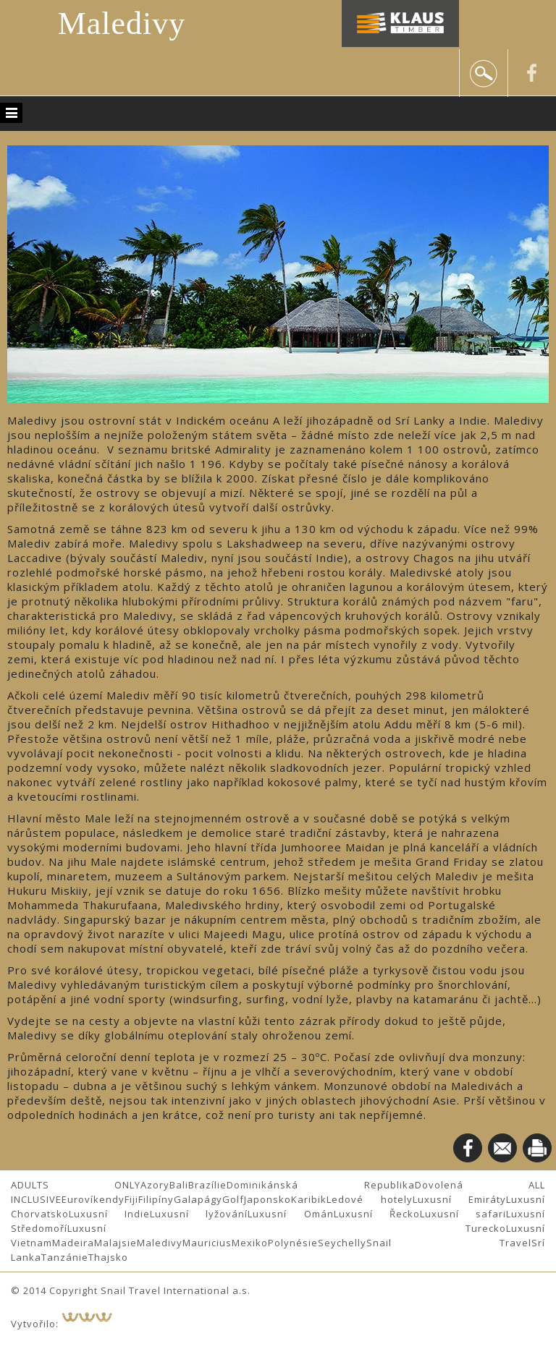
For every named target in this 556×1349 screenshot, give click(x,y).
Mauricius (207, 1242)
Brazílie (207, 1184)
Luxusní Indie (109, 1213)
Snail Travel (448, 1242)
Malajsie (115, 1242)
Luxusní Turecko (286, 1228)
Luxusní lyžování (199, 1213)
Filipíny (156, 1199)
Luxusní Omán (290, 1213)
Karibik (309, 1199)
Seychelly (342, 1242)
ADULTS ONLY (75, 1184)
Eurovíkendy (93, 1199)
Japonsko (267, 1199)
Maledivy (122, 23)
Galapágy (198, 1199)
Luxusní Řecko (377, 1213)
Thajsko (108, 1257)
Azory (154, 1184)
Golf (233, 1199)
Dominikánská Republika (320, 1184)
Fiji (131, 1199)
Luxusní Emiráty (460, 1199)
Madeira (73, 1242)
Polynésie (293, 1242)
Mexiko (250, 1242)
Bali (178, 1184)
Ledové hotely (370, 1199)
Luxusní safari (463, 1213)
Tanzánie (64, 1257)
